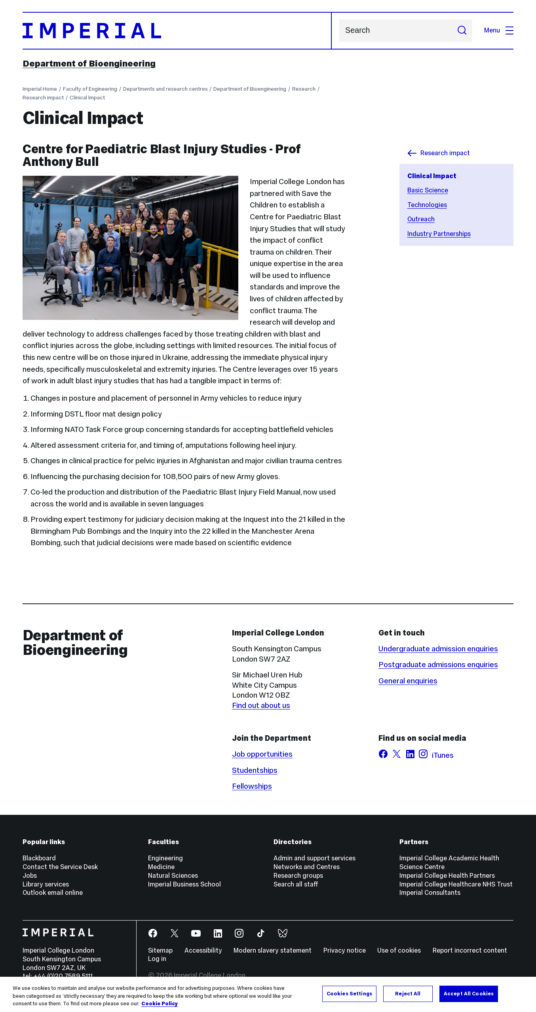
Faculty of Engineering (90, 88)
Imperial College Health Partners (447, 875)
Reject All (407, 993)
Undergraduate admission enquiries (438, 648)
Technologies (427, 205)
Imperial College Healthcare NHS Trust (456, 884)
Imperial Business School (184, 884)
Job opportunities (262, 754)
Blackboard (39, 858)
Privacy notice (344, 950)
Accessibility (203, 950)
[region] (268, 994)
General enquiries (407, 680)
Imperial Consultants (429, 892)
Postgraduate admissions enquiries (438, 664)
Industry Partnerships (439, 234)
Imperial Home (40, 88)
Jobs (30, 875)
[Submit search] (462, 30)
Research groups (298, 875)
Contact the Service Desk (60, 867)
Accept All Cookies (469, 993)
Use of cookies (399, 950)
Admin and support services (314, 858)
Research (304, 88)
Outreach (421, 219)
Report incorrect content (470, 950)
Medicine (161, 867)
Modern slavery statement (273, 950)
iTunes (443, 755)
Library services (46, 884)
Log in (157, 959)
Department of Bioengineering (89, 63)
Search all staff (296, 884)
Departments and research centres (165, 88)
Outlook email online (53, 892)
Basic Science (427, 190)
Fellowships (252, 786)
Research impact (43, 97)
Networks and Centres (307, 867)
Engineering (165, 858)
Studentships (255, 770)
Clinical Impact (87, 97)
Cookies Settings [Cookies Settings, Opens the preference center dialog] (349, 993)
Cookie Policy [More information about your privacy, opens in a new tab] (159, 1004)
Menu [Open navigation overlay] (498, 30)
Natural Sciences (173, 875)
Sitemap (160, 950)
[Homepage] (177, 30)
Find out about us (261, 705)
